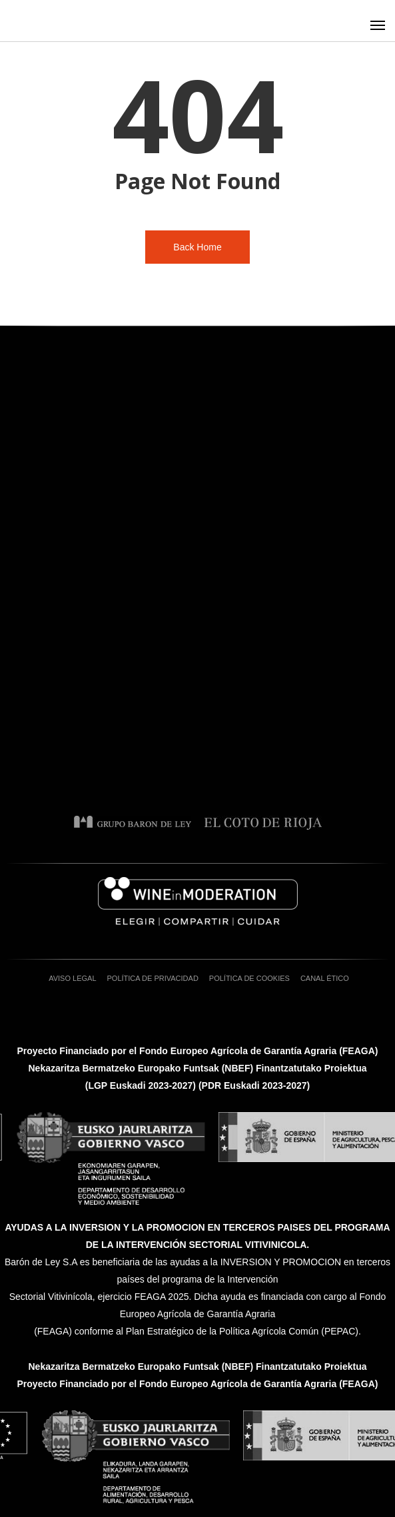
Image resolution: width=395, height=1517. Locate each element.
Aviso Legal (72, 978)
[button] (377, 24)
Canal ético (324, 978)
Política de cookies (249, 978)
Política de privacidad (152, 978)
